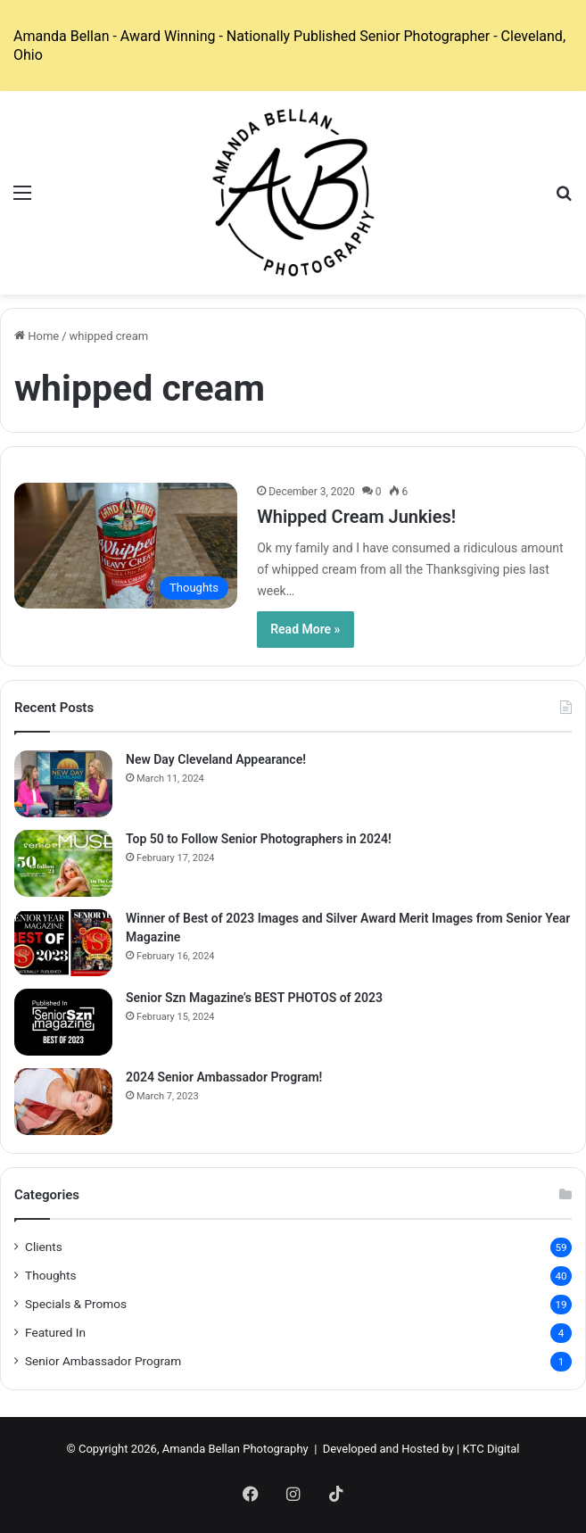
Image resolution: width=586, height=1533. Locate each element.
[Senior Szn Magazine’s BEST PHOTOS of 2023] (63, 1022)
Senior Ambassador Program (103, 1361)
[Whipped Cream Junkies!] (125, 546)
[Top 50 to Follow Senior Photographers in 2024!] (63, 863)
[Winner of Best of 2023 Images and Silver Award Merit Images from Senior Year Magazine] (63, 942)
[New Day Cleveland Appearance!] (63, 783)
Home (36, 336)
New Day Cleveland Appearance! (216, 759)
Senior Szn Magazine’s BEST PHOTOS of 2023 (254, 997)
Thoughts (51, 1275)
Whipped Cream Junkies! (356, 516)
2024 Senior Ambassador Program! (224, 1077)
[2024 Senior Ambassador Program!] (63, 1101)
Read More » (305, 629)
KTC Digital (490, 1448)
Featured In (55, 1332)
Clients (43, 1246)
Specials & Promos (76, 1304)
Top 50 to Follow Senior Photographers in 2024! (259, 839)
